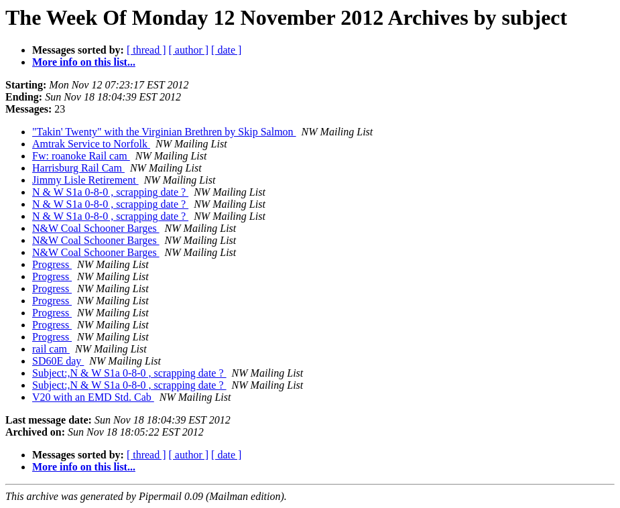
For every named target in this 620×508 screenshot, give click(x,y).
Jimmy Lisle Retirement (85, 180)
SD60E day (58, 361)
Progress (52, 264)
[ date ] (226, 50)
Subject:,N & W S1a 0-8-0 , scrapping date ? (129, 373)
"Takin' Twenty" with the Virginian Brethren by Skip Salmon (164, 131)
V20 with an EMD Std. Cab (93, 397)
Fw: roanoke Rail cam (81, 156)
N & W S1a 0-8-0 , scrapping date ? (110, 192)
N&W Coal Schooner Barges (96, 228)
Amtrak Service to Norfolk (91, 143)
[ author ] (189, 50)
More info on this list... (83, 62)
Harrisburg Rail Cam (78, 168)
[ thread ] (146, 50)
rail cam (51, 349)
